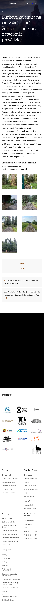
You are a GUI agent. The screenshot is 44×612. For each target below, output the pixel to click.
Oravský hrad (6, 475)
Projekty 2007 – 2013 (31, 531)
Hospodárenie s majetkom (11, 579)
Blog (25, 493)
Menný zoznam (7, 518)
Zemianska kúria (7, 489)
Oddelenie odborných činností (9, 526)
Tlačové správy (29, 496)
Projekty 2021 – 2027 (31, 538)
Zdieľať (21, 263)
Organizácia (28, 475)
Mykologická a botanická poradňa (32, 500)
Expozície (13, 3)
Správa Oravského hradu (10, 541)
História (26, 482)
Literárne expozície (8, 482)
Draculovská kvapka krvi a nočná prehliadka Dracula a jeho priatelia (21, 282)
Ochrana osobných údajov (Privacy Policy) (10, 583)
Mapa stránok (28, 505)
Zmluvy (4, 555)
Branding (5, 591)
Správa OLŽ (6, 545)
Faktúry (4, 562)
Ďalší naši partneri (30, 486)
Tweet (22, 269)
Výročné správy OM (30, 478)
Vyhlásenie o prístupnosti (10, 588)
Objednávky (6, 558)
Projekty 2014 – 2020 (31, 535)
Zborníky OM (28, 524)
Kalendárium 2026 (30, 508)
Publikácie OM (29, 521)
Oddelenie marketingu (9, 530)
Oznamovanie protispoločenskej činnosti (11, 595)
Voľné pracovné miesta (31, 489)
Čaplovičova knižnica (9, 486)
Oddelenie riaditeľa (8, 522)
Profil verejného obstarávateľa (7, 569)
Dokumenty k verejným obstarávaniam (9, 574)
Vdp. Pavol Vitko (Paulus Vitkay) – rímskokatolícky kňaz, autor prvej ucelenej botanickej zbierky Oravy (22, 293)
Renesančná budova (9, 493)
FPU (25, 528)
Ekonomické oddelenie (9, 534)
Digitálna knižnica (8, 600)
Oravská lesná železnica (10, 478)
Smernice (5, 565)
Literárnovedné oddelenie (10, 538)
